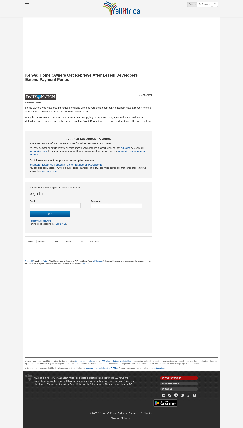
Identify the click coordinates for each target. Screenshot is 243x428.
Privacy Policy (117, 413)
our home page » (50, 171)
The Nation (43, 261)
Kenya (81, 241)
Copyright (29, 261)
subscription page (38, 151)
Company (41, 241)
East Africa (55, 241)
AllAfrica (121, 8)
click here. (86, 264)
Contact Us (60, 224)
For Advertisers (170, 383)
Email (32, 201)
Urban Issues (94, 241)
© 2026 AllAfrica (98, 413)
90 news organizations (84, 361)
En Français (204, 4)
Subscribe (167, 389)
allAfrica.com (98, 261)
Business (69, 241)
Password (96, 201)
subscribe (125, 148)
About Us (148, 413)
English (193, 4)
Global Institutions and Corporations (84, 164)
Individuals (35, 164)
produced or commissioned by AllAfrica (102, 368)
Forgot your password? (41, 221)
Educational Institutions (53, 164)
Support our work (171, 378)
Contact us (159, 368)
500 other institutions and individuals (117, 361)
